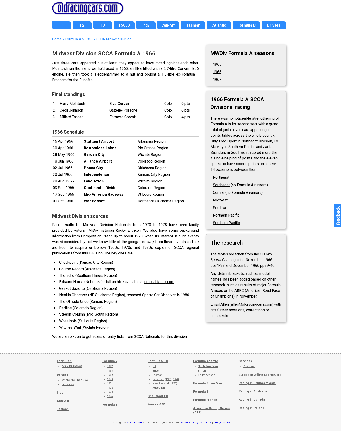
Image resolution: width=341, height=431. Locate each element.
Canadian (158, 379)
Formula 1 (64, 361)
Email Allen (220, 304)
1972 (110, 387)
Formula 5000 (158, 361)
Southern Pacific (226, 223)
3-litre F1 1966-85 (72, 366)
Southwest (222, 207)
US (154, 366)
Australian (159, 387)
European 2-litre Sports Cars (260, 375)
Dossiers (249, 366)
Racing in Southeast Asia (257, 383)
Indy (60, 392)
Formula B (201, 391)
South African (206, 375)
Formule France (205, 400)
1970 (110, 379)
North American (208, 366)
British (156, 370)
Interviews (68, 384)
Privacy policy (189, 422)
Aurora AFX (156, 404)
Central (218, 192)
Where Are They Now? (75, 379)
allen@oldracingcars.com (251, 304)
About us (205, 422)
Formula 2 (109, 361)
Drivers (62, 375)
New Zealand (161, 383)
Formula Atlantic (205, 361)
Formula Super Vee (207, 383)
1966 (89, 39)
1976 (173, 383)
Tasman (63, 409)
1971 (110, 383)
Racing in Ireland (251, 408)
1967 (217, 79)
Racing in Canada (252, 399)
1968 (110, 370)
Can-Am (63, 401)
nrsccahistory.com (159, 282)
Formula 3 (109, 404)
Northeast (221, 177)
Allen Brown (134, 422)
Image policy (222, 422)
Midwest (220, 200)
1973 (110, 392)
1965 (217, 64)
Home (57, 39)
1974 (110, 396)
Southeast (221, 185)
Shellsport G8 (158, 396)
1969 (110, 375)
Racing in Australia (253, 391)
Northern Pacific (226, 215)
